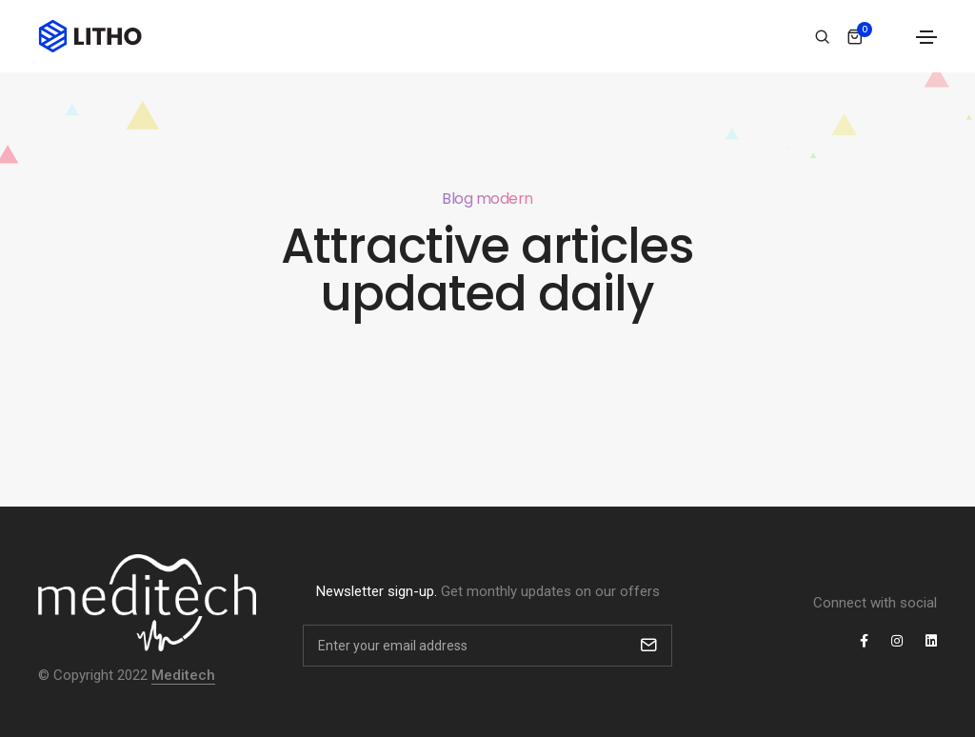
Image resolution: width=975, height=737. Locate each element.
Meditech (183, 675)
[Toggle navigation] (926, 37)
